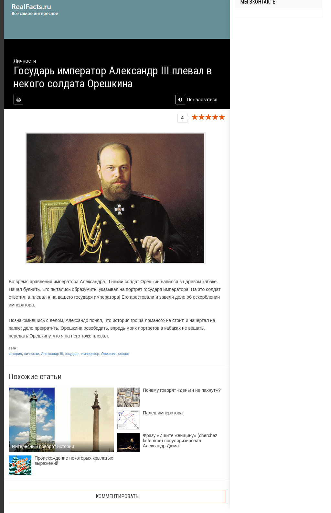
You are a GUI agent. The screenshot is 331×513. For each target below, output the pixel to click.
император (90, 354)
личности (31, 354)
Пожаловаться (196, 99)
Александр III (52, 354)
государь (72, 354)
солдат (124, 354)
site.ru (44, 9)
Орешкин (108, 354)
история (15, 354)
